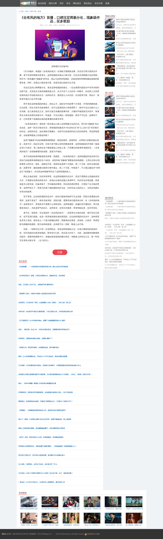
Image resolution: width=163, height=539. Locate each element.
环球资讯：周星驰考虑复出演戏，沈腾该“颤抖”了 (35, 338)
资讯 (26, 11)
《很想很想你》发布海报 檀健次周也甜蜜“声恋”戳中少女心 (126, 68)
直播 (107, 3)
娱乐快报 (42, 3)
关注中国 (99, 3)
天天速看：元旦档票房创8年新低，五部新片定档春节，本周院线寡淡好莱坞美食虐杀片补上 (49, 365)
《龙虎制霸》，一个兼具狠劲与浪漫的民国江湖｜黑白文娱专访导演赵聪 (43, 267)
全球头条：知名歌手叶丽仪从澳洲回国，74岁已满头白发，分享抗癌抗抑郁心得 (45, 311)
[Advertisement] (121, 180)
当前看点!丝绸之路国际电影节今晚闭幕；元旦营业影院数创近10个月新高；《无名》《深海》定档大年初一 (55, 374)
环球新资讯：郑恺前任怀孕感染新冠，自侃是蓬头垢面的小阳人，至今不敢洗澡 (45, 392)
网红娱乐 (77, 3)
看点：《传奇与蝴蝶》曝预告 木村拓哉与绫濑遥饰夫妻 (37, 383)
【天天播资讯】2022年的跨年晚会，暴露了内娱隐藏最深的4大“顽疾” (42, 320)
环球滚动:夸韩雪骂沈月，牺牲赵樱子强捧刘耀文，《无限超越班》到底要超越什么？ (47, 446)
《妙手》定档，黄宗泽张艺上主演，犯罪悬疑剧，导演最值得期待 (40, 437)
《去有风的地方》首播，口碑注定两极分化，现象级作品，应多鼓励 (41, 275)
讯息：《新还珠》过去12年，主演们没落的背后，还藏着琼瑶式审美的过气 (44, 329)
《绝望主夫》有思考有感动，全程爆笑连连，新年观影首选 (38, 347)
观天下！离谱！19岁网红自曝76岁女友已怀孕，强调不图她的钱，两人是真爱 (44, 419)
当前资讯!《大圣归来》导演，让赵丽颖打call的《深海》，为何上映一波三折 (44, 302)
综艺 (62, 3)
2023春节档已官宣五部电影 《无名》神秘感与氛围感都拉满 (126, 33)
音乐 (68, 3)
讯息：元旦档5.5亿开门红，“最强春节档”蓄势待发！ (36, 284)
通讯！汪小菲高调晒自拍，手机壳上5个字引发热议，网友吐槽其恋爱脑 (42, 356)
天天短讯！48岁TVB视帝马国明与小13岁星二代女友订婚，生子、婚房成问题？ (45, 473)
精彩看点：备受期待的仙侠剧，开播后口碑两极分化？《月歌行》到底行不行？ (45, 401)
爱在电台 (88, 3)
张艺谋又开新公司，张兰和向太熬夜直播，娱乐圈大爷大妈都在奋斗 (41, 455)
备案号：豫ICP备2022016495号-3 (18, 534)
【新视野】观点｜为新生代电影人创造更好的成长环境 (37, 293)
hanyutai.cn (68, 534)
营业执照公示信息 (92, 534)
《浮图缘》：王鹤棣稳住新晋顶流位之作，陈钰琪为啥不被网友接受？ (42, 410)
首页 (22, 11)
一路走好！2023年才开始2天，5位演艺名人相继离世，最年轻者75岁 (41, 482)
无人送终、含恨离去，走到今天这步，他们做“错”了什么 (37, 464)
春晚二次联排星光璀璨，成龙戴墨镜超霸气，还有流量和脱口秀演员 (41, 428)
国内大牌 (53, 3)
